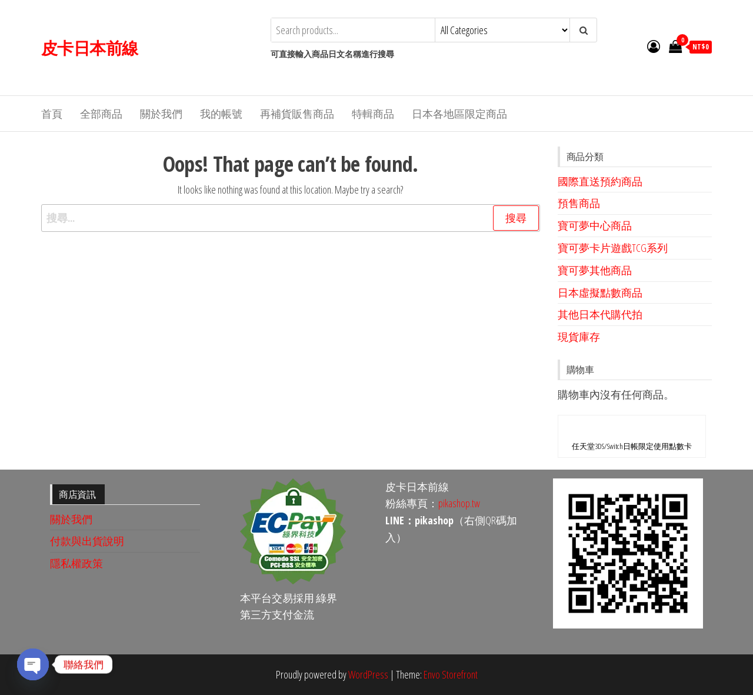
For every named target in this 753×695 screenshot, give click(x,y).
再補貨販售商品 (297, 114)
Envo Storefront (451, 674)
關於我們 (161, 114)
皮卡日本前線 (89, 47)
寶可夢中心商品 (595, 225)
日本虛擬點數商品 (600, 292)
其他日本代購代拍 (600, 314)
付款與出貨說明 (87, 541)
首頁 (51, 114)
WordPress (368, 674)
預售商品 (579, 203)
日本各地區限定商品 (459, 114)
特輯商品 (373, 114)
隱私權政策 (76, 563)
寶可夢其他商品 (595, 270)
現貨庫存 (579, 337)
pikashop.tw (459, 503)
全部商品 (101, 114)
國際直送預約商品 (600, 181)
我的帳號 (221, 114)
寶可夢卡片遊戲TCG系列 (613, 248)
